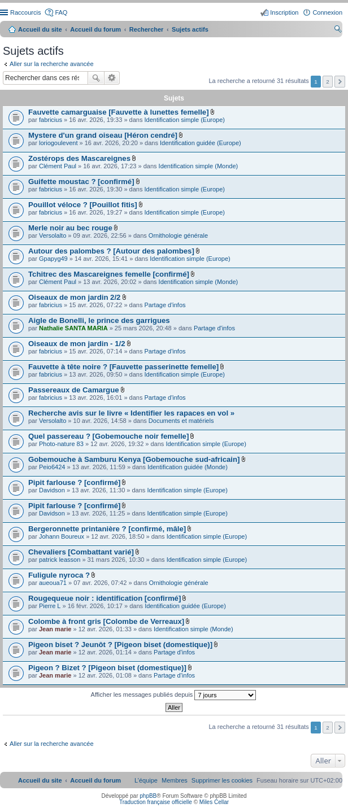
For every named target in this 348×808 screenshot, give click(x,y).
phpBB (148, 796)
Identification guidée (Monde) (187, 467)
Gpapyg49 (53, 258)
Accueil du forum (95, 29)
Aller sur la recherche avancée (52, 63)
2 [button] (327, 81)
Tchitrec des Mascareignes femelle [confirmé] (108, 274)
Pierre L (50, 605)
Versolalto (52, 235)
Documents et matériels (181, 420)
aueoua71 (53, 582)
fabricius (50, 119)
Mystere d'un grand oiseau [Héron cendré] (102, 135)
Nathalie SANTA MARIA (73, 328)
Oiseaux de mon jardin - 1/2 (76, 343)
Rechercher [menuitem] (337, 30)
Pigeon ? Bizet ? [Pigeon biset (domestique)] (107, 667)
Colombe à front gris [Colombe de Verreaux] (106, 621)
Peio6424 (52, 467)
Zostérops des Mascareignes (79, 158)
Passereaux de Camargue (73, 390)
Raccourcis (25, 12)
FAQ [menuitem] (61, 12)
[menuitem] (222, 780)
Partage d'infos (165, 305)
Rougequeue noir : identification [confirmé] (104, 598)
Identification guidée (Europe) (200, 142)
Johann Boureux (61, 536)
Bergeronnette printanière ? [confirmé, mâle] (107, 529)
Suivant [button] (339, 82)
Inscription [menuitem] (284, 12)
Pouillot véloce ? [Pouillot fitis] (82, 204)
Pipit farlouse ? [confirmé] (74, 482)
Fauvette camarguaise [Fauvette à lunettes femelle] (118, 112)
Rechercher (96, 78)
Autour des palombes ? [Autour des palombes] (111, 251)
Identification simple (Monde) (198, 166)
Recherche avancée (112, 78)
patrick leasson (59, 559)
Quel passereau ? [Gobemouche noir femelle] (108, 436)
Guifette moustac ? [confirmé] (81, 181)
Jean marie (55, 629)
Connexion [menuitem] (327, 12)
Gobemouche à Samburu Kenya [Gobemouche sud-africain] (134, 459)
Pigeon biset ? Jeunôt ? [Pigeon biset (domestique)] (120, 644)
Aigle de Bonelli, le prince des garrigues (99, 320)
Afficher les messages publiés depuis (173, 695)
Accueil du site (40, 29)
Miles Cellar (214, 802)
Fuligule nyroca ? (59, 575)
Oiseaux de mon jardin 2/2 (74, 297)
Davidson (52, 490)
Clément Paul (57, 166)
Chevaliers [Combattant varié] (81, 552)
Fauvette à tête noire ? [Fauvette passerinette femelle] (123, 366)
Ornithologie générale (178, 235)
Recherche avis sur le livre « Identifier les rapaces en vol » (131, 413)
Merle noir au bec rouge (70, 228)
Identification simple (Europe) (185, 119)
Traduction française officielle (155, 802)
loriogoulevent (58, 142)
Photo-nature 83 (61, 443)
